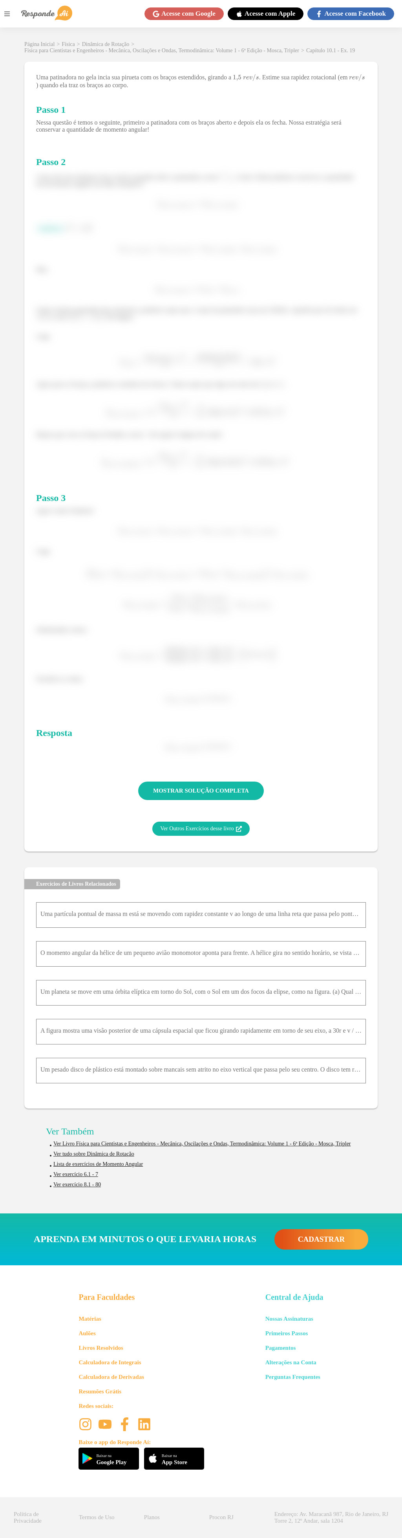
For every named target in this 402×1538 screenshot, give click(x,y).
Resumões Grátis (100, 1391)
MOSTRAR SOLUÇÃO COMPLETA (201, 790)
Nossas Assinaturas (289, 1319)
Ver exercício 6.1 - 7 (75, 1174)
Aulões (87, 1333)
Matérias (90, 1319)
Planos (152, 1517)
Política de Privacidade (28, 1517)
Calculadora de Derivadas (111, 1377)
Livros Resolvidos (101, 1348)
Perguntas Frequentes (292, 1377)
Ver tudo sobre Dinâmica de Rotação (93, 1154)
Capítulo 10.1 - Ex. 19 (330, 50)
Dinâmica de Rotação (106, 44)
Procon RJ (221, 1517)
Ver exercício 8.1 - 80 (77, 1184)
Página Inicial (39, 44)
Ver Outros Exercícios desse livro (200, 829)
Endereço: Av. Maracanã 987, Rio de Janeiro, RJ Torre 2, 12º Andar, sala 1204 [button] (331, 1517)
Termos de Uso (97, 1517)
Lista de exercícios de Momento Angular (98, 1164)
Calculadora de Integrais (110, 1362)
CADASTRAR (321, 1239)
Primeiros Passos (286, 1333)
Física (68, 44)
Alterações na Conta (290, 1362)
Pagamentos (280, 1348)
